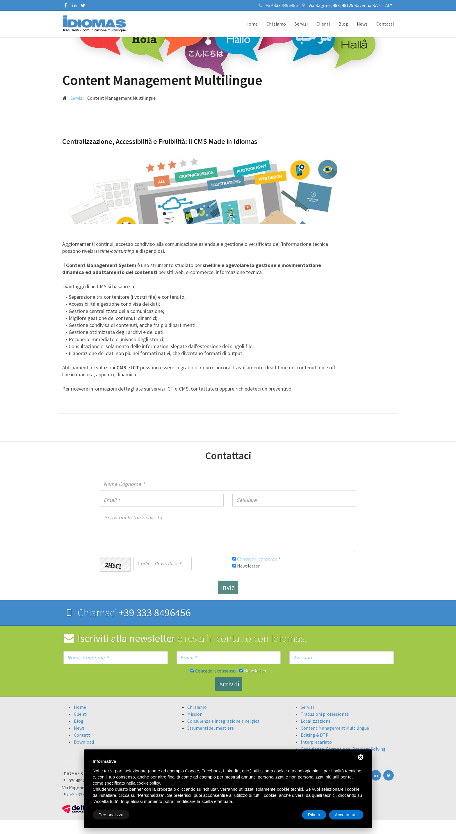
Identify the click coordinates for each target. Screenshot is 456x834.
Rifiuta (314, 814)
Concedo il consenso (257, 559)
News (362, 24)
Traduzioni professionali (325, 714)
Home (251, 24)
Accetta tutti (346, 814)
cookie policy (148, 783)
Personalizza (111, 814)
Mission (194, 714)
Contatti (385, 24)
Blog (343, 24)
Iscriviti (228, 683)
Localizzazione (316, 721)
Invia (228, 587)
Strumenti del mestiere (210, 728)
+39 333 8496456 (282, 5)
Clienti (323, 24)
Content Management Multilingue (335, 728)
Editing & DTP (315, 735)
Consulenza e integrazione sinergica (223, 721)
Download (84, 742)
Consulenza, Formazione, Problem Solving (343, 749)
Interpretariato (316, 742)
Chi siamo (276, 24)
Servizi (301, 24)
